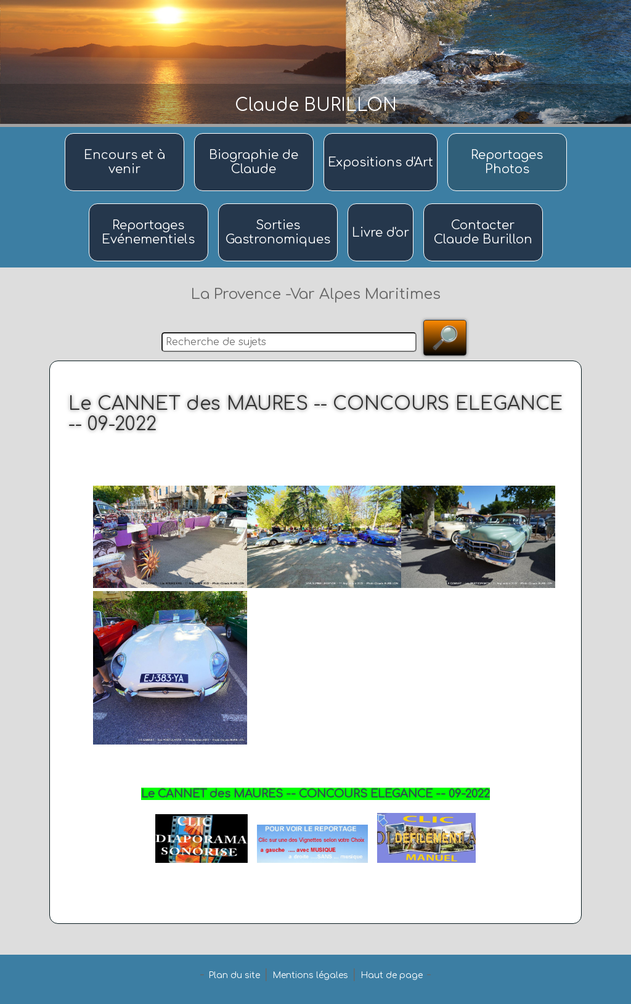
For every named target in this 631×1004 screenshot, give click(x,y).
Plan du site (234, 975)
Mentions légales (310, 975)
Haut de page (391, 975)
